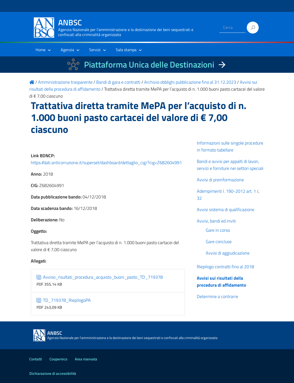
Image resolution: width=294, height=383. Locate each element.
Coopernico (58, 359)
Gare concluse (219, 241)
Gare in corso (218, 230)
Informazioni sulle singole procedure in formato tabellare (230, 146)
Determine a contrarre (217, 296)
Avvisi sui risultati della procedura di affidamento (221, 281)
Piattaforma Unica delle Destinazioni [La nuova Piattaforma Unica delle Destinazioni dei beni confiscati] (149, 64)
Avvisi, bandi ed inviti (216, 221)
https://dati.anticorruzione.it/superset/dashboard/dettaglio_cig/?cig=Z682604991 (106, 162)
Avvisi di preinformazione (220, 179)
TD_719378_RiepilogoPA (64, 300)
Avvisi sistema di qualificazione (225, 209)
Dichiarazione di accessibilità (52, 373)
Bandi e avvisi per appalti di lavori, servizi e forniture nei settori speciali (230, 165)
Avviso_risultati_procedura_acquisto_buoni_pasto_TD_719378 (100, 277)
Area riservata (86, 359)
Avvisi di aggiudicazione (228, 253)
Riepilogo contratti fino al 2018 (225, 266)
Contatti (35, 359)
